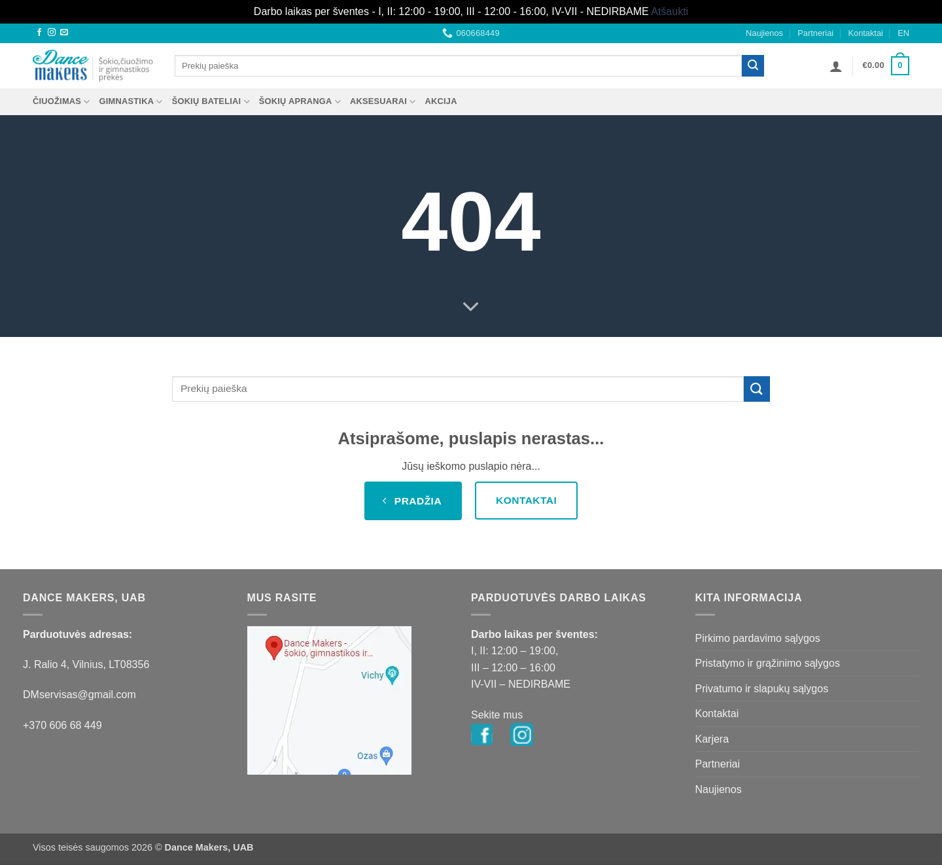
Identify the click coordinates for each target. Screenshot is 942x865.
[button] (836, 66)
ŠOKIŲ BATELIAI (211, 102)
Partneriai (815, 33)
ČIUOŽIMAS (61, 102)
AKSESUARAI (383, 102)
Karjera (712, 739)
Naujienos (764, 33)
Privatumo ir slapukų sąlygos (762, 688)
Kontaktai (865, 33)
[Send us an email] (64, 32)
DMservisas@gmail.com (79, 694)
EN (903, 33)
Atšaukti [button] (669, 11)
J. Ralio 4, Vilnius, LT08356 (86, 664)
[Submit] (753, 66)
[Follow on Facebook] (39, 32)
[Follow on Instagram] (52, 32)
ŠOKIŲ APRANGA (300, 102)
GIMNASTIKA (131, 102)
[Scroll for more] (471, 307)
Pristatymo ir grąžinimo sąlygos (767, 663)
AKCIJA (441, 101)
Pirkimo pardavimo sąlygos (757, 638)
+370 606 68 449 (62, 725)
